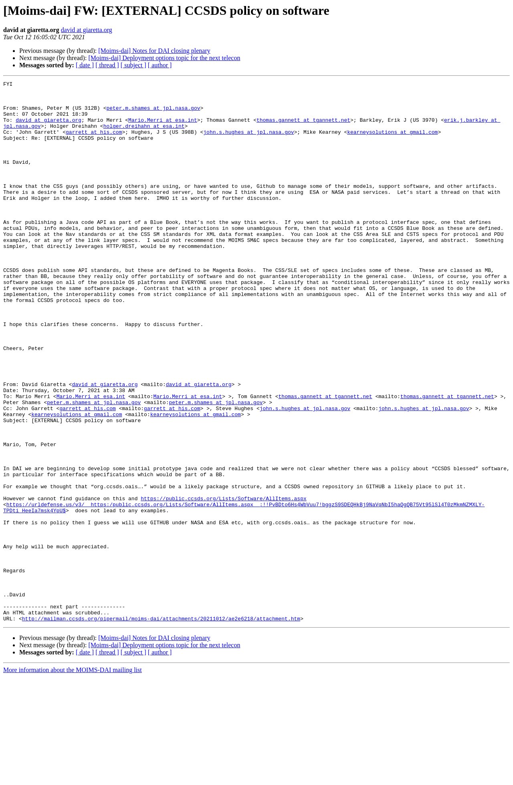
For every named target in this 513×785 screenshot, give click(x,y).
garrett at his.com (94, 142)
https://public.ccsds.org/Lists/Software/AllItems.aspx (223, 582)
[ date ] (85, 65)
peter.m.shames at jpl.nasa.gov (153, 113)
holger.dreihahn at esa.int (144, 135)
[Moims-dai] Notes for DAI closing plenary (154, 50)
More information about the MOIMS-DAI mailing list (72, 778)
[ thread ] (107, 65)
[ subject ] (133, 65)
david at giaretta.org (86, 29)
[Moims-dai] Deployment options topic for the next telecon (164, 57)
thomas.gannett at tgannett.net (303, 128)
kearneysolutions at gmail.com (392, 142)
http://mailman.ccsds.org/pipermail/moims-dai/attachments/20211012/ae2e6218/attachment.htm (161, 726)
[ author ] (160, 65)
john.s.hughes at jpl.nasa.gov (248, 142)
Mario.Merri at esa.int (162, 128)
